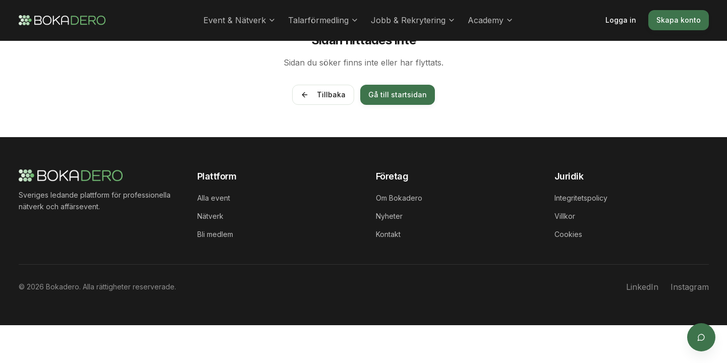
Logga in (620, 20)
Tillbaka (323, 94)
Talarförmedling (323, 20)
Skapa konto (678, 20)
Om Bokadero (399, 198)
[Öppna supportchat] (701, 337)
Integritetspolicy (580, 198)
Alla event (213, 198)
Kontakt (388, 234)
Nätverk (210, 216)
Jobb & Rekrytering (413, 20)
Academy (491, 20)
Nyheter (389, 216)
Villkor (564, 216)
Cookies (568, 234)
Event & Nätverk (239, 20)
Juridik (569, 176)
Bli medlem (215, 234)
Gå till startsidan (397, 94)
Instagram (689, 287)
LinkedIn (642, 287)
